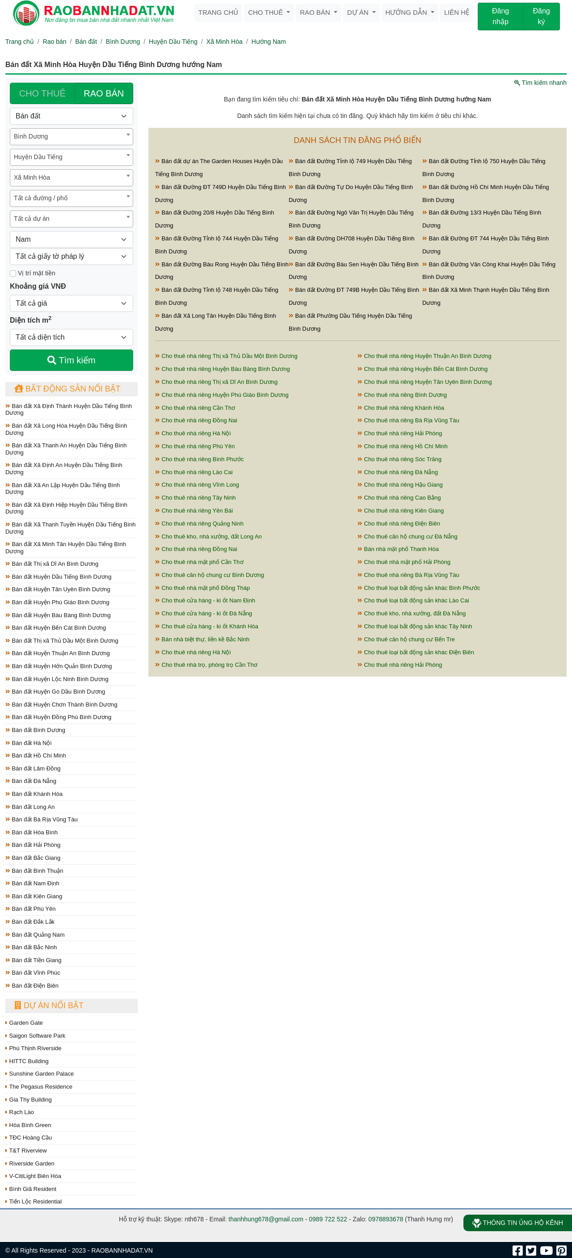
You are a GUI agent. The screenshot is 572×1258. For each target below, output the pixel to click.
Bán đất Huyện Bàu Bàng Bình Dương (58, 615)
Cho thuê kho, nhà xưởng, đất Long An (208, 536)
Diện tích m (30, 319)
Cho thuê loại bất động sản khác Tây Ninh (415, 626)
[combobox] (71, 136)
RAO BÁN (104, 93)
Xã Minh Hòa (224, 41)
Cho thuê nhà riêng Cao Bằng (399, 497)
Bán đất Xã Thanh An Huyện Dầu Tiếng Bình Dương (65, 449)
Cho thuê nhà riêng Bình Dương (402, 394)
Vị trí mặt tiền (32, 273)
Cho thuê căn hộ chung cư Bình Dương (209, 575)
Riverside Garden (30, 1163)
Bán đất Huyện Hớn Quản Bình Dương (58, 666)
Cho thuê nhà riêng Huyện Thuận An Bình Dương (425, 356)
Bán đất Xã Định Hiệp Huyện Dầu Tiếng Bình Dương (66, 508)
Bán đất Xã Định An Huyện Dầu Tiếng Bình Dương (63, 468)
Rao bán (316, 12)
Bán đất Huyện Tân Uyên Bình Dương (57, 589)
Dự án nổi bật (49, 1005)
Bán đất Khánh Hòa (34, 794)
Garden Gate (24, 1022)
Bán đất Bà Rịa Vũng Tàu (41, 819)
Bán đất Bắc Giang (32, 857)
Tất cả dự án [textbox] (31, 218)
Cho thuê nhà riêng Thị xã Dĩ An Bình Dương (216, 382)
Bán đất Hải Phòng (32, 844)
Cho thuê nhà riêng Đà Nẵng (398, 472)
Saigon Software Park (35, 1035)
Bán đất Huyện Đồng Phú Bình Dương (58, 717)
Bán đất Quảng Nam (35, 934)
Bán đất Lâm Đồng (33, 768)
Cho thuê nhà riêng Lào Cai (194, 472)
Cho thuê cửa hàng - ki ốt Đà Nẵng (203, 613)
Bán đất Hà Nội (28, 743)
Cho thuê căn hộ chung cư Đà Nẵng (408, 536)
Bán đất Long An (30, 807)
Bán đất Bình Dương (35, 730)
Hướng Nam (269, 41)
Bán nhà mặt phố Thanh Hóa (398, 549)
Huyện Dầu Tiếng (173, 41)
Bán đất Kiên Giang (33, 896)
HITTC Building (27, 1061)
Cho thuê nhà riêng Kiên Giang (401, 510)
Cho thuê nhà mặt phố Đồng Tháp (202, 588)
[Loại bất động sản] (71, 116)
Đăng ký (541, 16)
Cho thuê (266, 12)
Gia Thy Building (28, 1099)
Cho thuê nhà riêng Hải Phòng (400, 433)
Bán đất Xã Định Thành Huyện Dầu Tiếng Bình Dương (68, 410)
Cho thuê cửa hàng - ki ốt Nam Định (205, 600)
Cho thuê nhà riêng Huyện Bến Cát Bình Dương (423, 369)
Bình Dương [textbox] (31, 136)
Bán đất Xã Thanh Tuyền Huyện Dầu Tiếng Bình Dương (70, 528)
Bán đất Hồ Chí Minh (35, 755)
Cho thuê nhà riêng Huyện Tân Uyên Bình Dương (425, 382)
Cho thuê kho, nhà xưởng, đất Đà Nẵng (412, 613)
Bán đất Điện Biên (32, 985)
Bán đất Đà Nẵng (30, 781)
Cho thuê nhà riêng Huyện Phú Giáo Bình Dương (222, 394)
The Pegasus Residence (38, 1086)
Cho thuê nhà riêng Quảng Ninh (199, 523)
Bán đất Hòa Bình (31, 832)
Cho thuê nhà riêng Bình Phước (199, 459)
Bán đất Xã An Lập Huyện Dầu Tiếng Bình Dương (62, 489)
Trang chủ (218, 12)
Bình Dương (123, 41)
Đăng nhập (500, 16)
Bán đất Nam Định (32, 883)
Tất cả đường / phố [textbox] (40, 198)
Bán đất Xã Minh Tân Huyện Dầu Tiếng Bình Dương (65, 548)
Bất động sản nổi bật (67, 388)
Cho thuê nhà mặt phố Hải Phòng (404, 562)
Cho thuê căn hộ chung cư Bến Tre (406, 639)
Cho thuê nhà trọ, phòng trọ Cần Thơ (206, 664)
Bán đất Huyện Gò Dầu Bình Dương (55, 691)
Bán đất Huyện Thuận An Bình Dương (57, 653)
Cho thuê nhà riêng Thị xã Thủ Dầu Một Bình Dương (226, 356)
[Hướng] (71, 239)
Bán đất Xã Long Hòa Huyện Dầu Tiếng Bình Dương (66, 429)
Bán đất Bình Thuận (34, 870)
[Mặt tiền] (13, 273)
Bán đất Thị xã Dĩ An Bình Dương (51, 563)
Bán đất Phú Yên (30, 908)
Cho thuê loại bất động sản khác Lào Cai (413, 600)
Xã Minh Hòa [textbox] (32, 177)
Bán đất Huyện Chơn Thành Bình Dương (61, 704)
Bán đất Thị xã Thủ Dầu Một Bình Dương (61, 640)
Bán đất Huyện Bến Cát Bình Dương (55, 627)
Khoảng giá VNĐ (38, 286)
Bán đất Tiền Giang (33, 960)
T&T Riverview (26, 1150)
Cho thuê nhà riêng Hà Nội (193, 433)
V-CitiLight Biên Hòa (33, 1176)
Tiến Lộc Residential (33, 1201)
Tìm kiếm (71, 360)
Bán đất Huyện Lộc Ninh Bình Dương (57, 679)
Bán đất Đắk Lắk (30, 921)
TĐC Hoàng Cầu (28, 1137)
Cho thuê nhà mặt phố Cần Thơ (199, 562)
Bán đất (86, 41)
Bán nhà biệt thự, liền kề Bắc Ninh (202, 639)
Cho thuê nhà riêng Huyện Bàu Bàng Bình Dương (222, 369)
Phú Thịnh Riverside (33, 1048)
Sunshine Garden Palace (39, 1073)
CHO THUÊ (42, 93)
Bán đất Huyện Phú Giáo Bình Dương (57, 602)
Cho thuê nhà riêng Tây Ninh (195, 497)
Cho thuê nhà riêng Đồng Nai (196, 420)
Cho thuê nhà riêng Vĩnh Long (197, 484)
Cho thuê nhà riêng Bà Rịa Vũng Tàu (408, 420)
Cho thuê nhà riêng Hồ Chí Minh (403, 446)
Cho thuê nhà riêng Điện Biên (399, 523)
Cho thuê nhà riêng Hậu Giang (400, 484)
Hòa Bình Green (28, 1125)
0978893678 (385, 1219)
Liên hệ (456, 12)
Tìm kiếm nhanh (540, 82)
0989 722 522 (328, 1219)
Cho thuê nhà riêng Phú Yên (195, 446)
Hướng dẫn (407, 12)
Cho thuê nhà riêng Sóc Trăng (400, 459)
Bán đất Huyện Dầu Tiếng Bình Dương (58, 576)
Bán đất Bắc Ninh (31, 947)
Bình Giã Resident (30, 1189)
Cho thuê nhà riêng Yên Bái (194, 510)
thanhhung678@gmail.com (265, 1219)
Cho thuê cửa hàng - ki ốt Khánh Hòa (206, 626)
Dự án (358, 12)
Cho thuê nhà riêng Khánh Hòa (401, 407)
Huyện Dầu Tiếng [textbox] (38, 156)
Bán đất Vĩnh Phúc (32, 972)
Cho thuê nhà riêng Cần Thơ (195, 407)
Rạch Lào (19, 1112)
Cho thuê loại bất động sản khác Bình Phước (419, 588)
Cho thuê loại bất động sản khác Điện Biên (416, 652)
